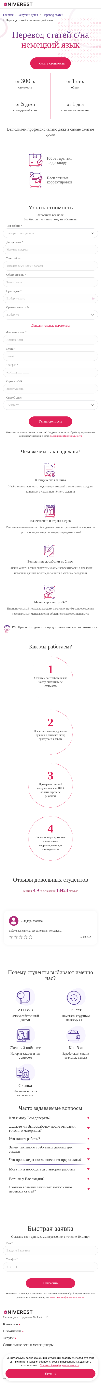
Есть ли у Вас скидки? (27, 1179)
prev (43, 903)
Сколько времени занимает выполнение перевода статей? (40, 1189)
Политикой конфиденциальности (59, 1365)
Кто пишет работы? (24, 1139)
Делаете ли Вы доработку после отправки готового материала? (42, 1128)
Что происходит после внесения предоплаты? (45, 1159)
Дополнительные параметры (50, 325)
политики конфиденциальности (66, 436)
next (57, 903)
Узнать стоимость (51, 63)
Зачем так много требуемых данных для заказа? (41, 1149)
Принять (50, 1373)
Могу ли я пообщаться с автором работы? (42, 1169)
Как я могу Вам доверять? (29, 1118)
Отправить (50, 1283)
